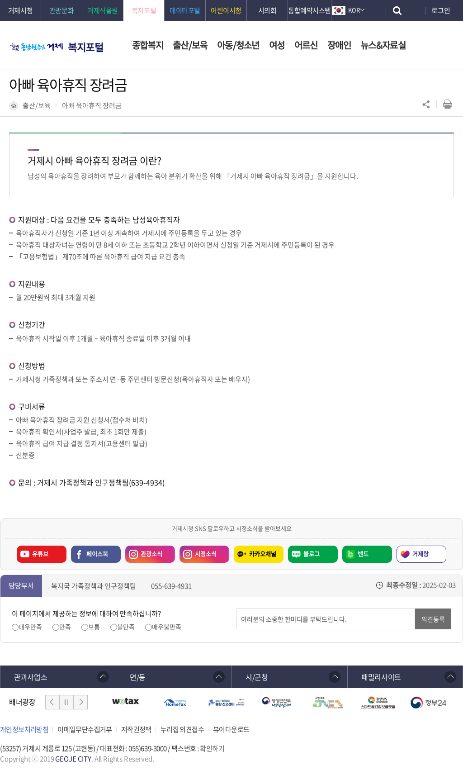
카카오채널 (262, 553)
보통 (94, 627)
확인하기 (212, 748)
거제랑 (420, 553)
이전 (52, 702)
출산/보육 (37, 105)
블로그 (311, 553)
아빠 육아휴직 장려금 (92, 105)
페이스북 (97, 553)
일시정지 (66, 702)
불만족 (126, 627)
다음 (80, 702)
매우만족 (30, 627)
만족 (65, 627)
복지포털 (85, 46)
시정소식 (198, 552)
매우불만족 (166, 627)
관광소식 (143, 552)
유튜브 (40, 553)
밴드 (363, 553)
